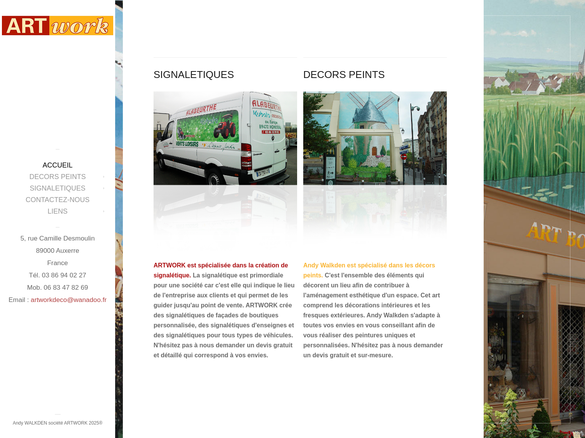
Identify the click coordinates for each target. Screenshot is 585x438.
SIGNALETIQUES (57, 188)
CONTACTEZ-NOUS (58, 200)
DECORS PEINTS (57, 177)
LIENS (58, 211)
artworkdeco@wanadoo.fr (69, 300)
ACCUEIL (58, 165)
